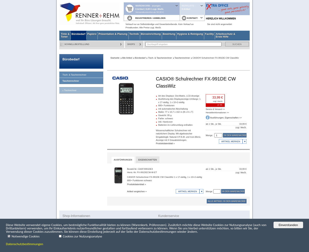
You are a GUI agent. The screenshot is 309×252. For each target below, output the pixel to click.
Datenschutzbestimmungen (24, 244)
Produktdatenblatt (164, 143)
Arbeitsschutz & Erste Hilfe (225, 35)
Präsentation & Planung (113, 33)
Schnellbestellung (76, 44)
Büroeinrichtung (151, 33)
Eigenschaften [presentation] (147, 160)
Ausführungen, (217, 117)
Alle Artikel (127, 58)
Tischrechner (70, 90)
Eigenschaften (232, 117)
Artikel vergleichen (136, 191)
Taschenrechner (70, 81)
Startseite (91, 15)
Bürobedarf (78, 33)
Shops (131, 44)
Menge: (209, 135)
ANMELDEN (159, 18)
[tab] (123, 159)
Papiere (92, 33)
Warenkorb (142, 6)
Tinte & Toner (65, 35)
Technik (134, 33)
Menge (209, 191)
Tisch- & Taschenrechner (74, 75)
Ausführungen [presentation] (123, 160)
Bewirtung (169, 33)
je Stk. (220, 105)
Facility (209, 33)
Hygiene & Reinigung (190, 33)
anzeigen (156, 6)
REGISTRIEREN (143, 18)
